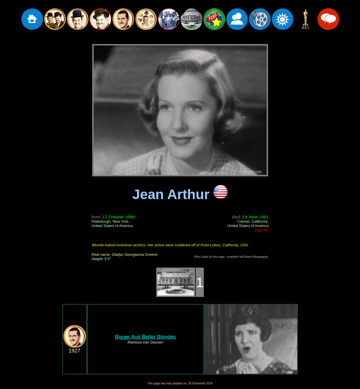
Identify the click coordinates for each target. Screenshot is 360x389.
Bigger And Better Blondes (145, 337)
